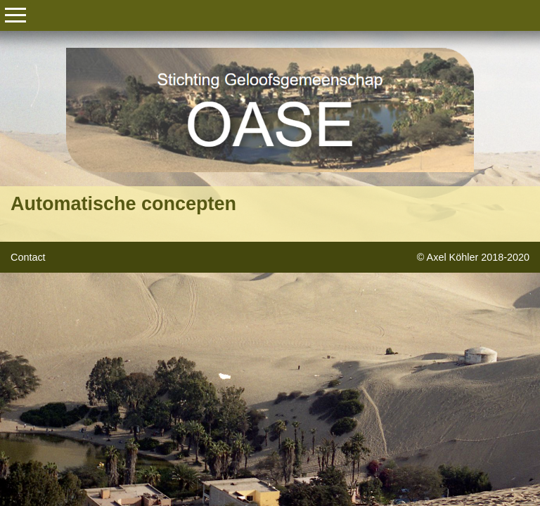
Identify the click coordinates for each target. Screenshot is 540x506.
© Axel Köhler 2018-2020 (473, 257)
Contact (28, 257)
